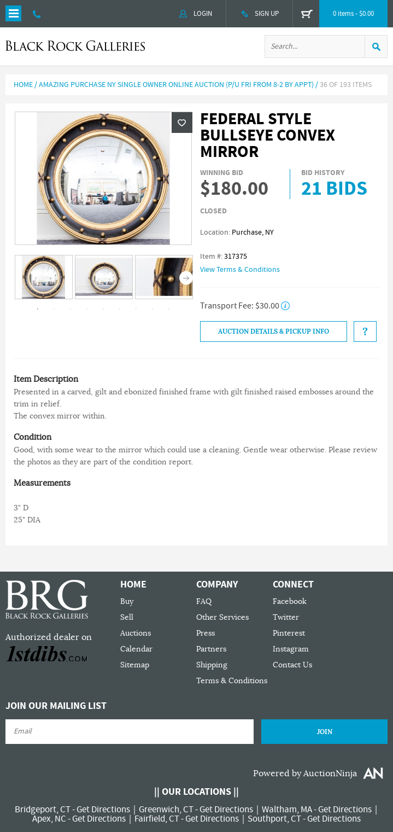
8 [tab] (152, 309)
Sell (126, 617)
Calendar (136, 649)
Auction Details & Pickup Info (273, 331)
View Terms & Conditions (240, 270)
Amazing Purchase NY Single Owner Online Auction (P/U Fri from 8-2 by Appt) (176, 85)
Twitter (286, 617)
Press (205, 633)
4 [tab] (86, 309)
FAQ (204, 601)
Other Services (222, 617)
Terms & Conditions (231, 680)
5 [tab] (103, 309)
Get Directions (103, 810)
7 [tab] (136, 309)
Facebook (290, 601)
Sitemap (134, 665)
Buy (126, 601)
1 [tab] (37, 309)
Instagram (291, 649)
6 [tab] (119, 309)
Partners (211, 649)
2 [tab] (54, 309)
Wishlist (182, 122)
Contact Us (292, 665)
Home (23, 85)
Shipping (211, 665)
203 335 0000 (37, 13)
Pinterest (289, 633)
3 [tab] (70, 309)
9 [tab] (168, 309)
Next (186, 277)
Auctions (135, 633)
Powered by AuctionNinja (305, 773)
